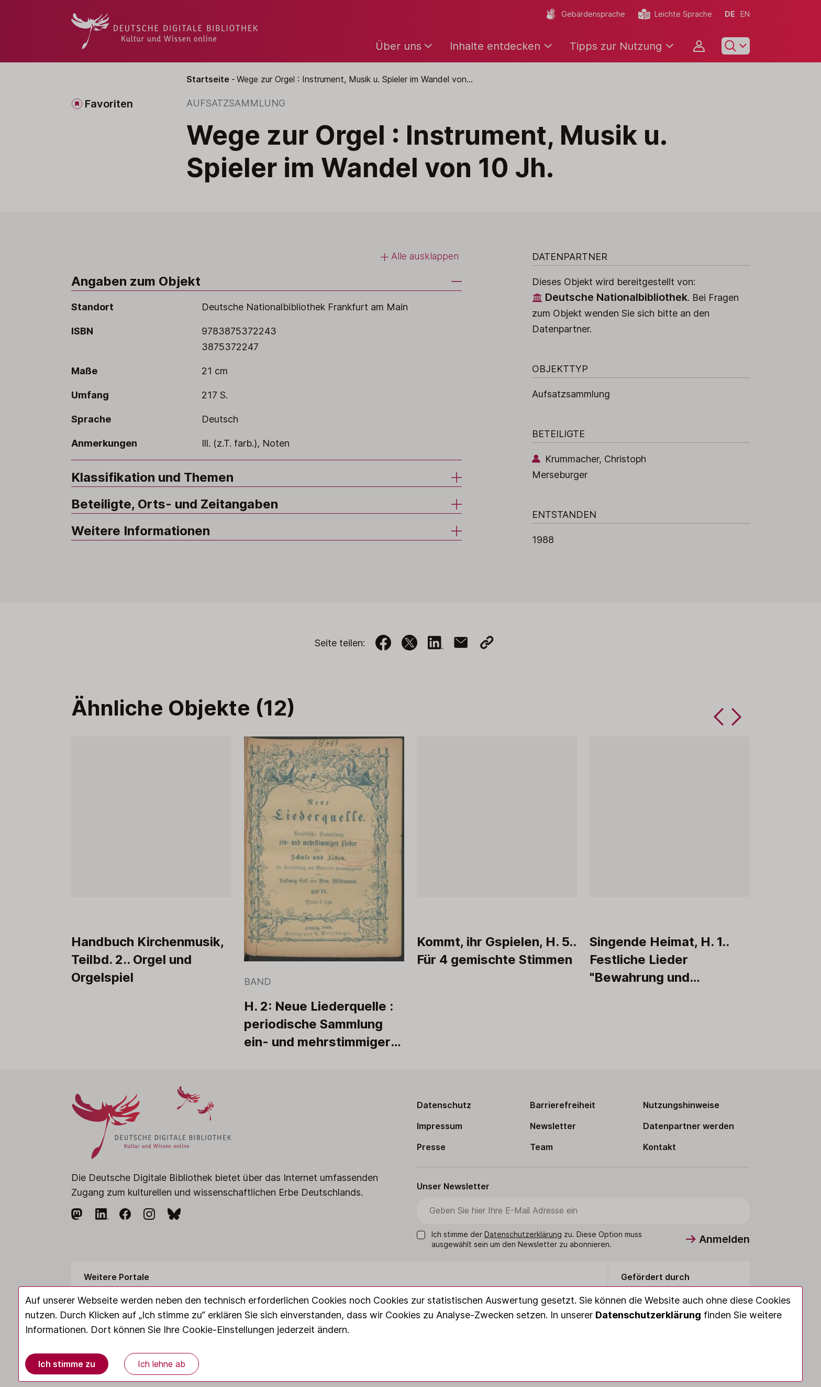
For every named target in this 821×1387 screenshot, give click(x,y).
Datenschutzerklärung (648, 1314)
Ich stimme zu (66, 1364)
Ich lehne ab (161, 1364)
